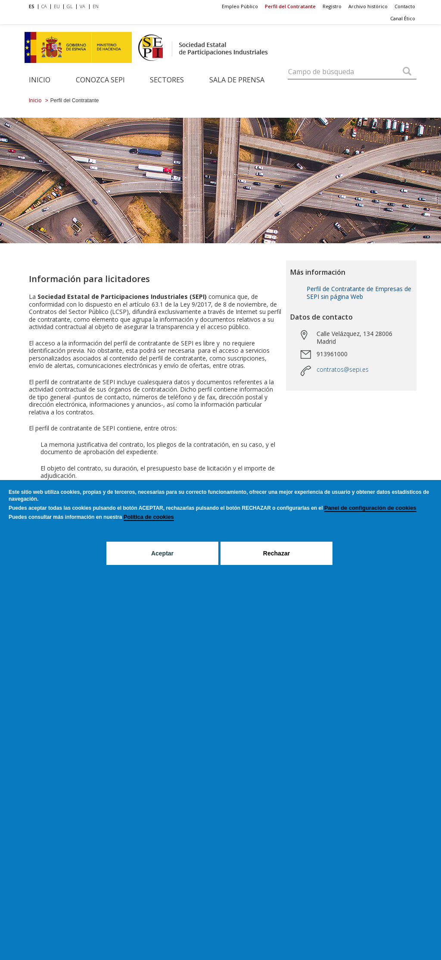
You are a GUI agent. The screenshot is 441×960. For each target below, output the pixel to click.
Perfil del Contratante (290, 6)
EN (96, 6)
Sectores (167, 80)
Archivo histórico (368, 6)
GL (70, 6)
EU (57, 6)
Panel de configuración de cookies (370, 508)
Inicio (39, 80)
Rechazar (276, 553)
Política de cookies (149, 517)
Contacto (404, 6)
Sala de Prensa (236, 80)
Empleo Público (240, 6)
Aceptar (162, 553)
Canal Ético (402, 18)
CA (44, 6)
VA (82, 6)
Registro (332, 6)
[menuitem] (33, 6)
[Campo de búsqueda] (407, 72)
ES (31, 6)
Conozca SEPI (100, 80)
